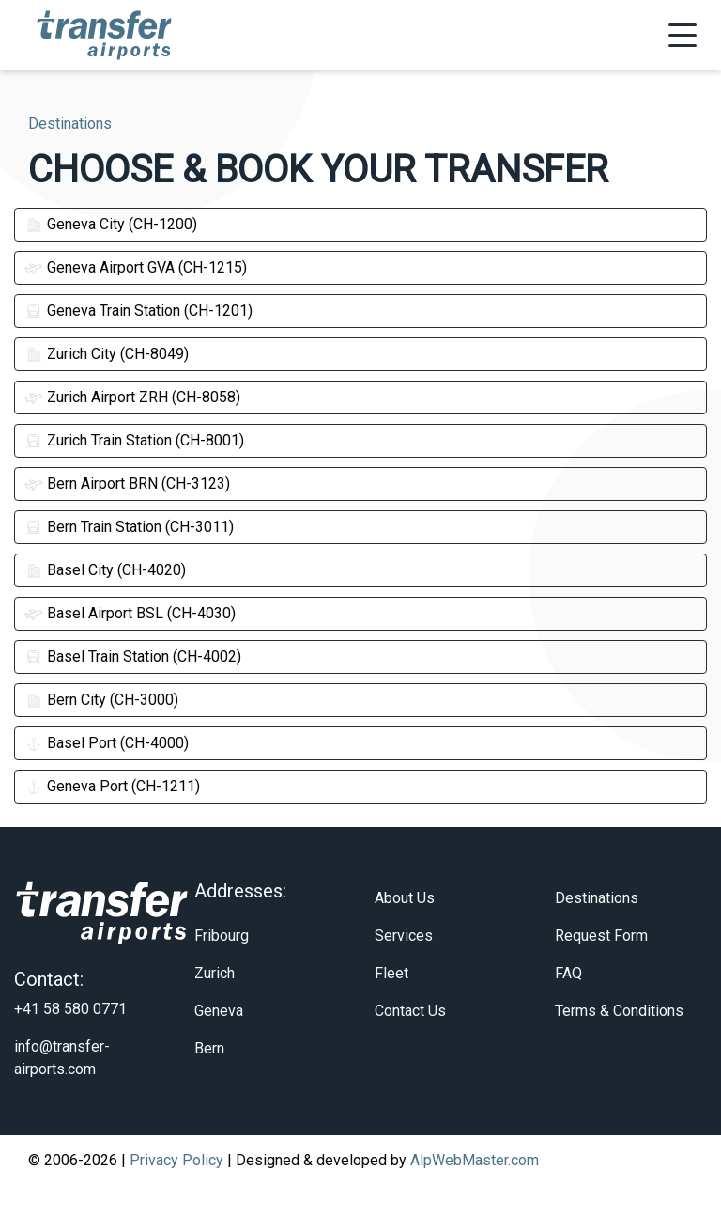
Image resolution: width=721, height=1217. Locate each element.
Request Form (601, 966)
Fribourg (221, 966)
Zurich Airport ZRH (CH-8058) (132, 397)
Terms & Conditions (619, 1042)
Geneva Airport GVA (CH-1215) (135, 267)
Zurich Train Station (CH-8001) (134, 440)
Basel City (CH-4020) (105, 570)
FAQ (568, 1004)
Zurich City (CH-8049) (106, 354)
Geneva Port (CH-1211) (112, 786)
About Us (405, 929)
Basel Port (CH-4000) (106, 743)
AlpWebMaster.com (474, 1191)
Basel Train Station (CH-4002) (132, 656)
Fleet (391, 1004)
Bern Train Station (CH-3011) (129, 527)
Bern (209, 1079)
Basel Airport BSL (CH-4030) (130, 613)
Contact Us (410, 1042)
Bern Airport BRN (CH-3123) (127, 483)
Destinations (596, 929)
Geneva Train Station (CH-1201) (138, 311)
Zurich (214, 1004)
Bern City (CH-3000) (101, 700)
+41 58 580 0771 (70, 1040)
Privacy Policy (176, 1191)
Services (404, 966)
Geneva (218, 1042)
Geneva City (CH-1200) (110, 224)
